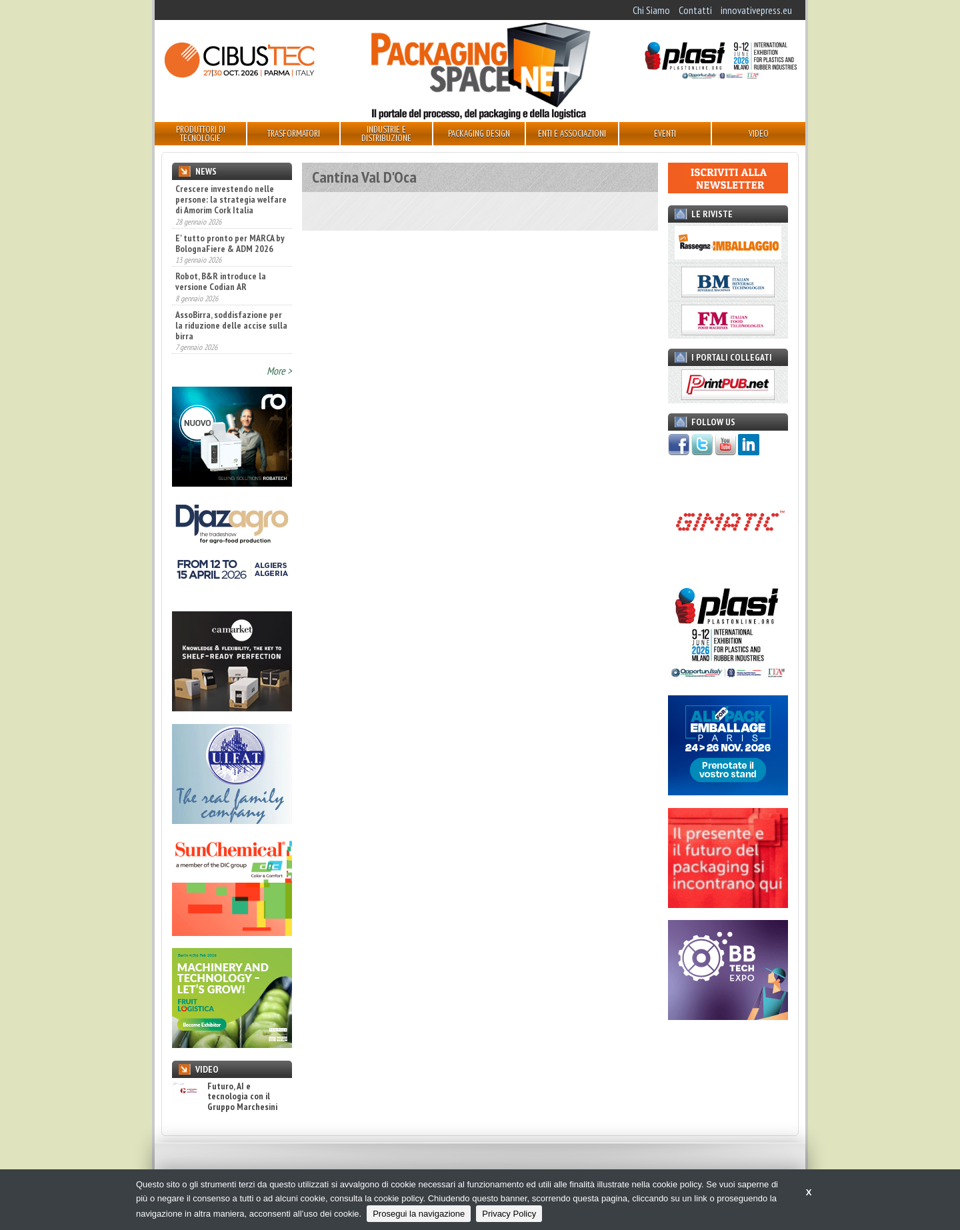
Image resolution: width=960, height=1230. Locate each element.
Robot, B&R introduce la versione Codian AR (220, 281)
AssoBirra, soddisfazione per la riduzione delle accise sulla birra (231, 325)
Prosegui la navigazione (419, 1214)
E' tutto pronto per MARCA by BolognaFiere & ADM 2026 (230, 243)
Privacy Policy (509, 1214)
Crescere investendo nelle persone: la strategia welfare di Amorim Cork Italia (231, 199)
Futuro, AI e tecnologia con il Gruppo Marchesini (224, 1096)
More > (279, 370)
